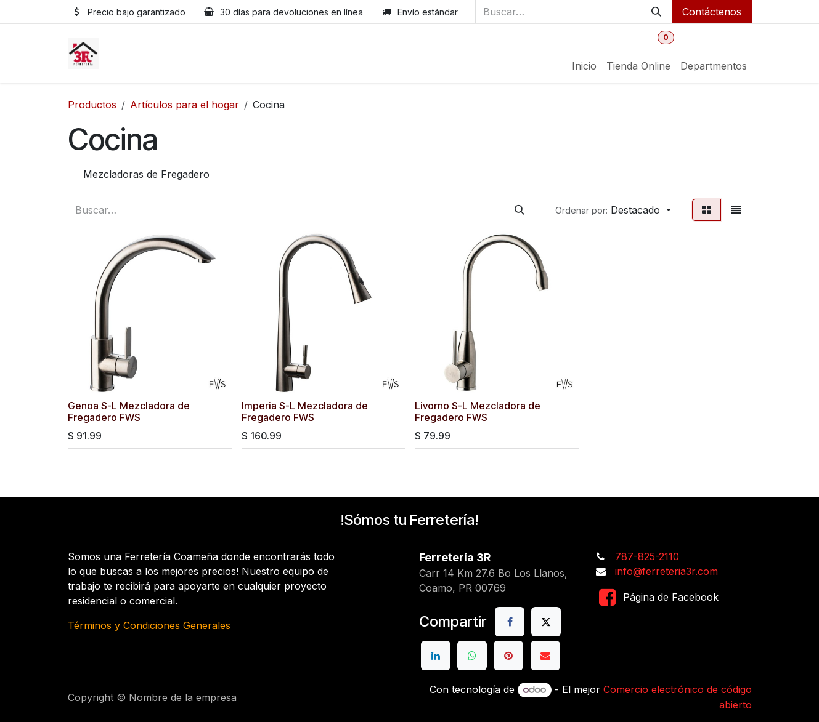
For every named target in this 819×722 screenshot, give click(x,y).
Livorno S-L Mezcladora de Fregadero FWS (477, 411)
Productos (92, 104)
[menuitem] (584, 66)
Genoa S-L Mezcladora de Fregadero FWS (129, 411)
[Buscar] (656, 11)
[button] (613, 210)
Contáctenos (711, 12)
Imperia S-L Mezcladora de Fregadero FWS (304, 411)
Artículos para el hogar (184, 104)
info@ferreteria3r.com (666, 571)
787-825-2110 (647, 556)
